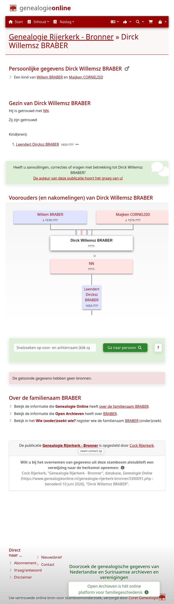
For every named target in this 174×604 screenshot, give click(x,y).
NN (45, 110)
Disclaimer (23, 577)
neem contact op (91, 451)
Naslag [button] (62, 21)
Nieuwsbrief (51, 557)
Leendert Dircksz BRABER (37, 144)
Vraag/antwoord (28, 570)
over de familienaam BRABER (124, 406)
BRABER (110, 413)
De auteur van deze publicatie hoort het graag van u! (78, 178)
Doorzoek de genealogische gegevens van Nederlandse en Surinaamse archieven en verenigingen (114, 572)
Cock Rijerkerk (142, 445)
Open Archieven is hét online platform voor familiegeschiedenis (113, 589)
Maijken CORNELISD (86, 77)
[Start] (45, 8)
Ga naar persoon (125, 347)
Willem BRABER (50, 77)
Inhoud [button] (37, 21)
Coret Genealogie (143, 597)
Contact (47, 564)
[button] (114, 21)
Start (16, 21)
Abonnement (25, 562)
